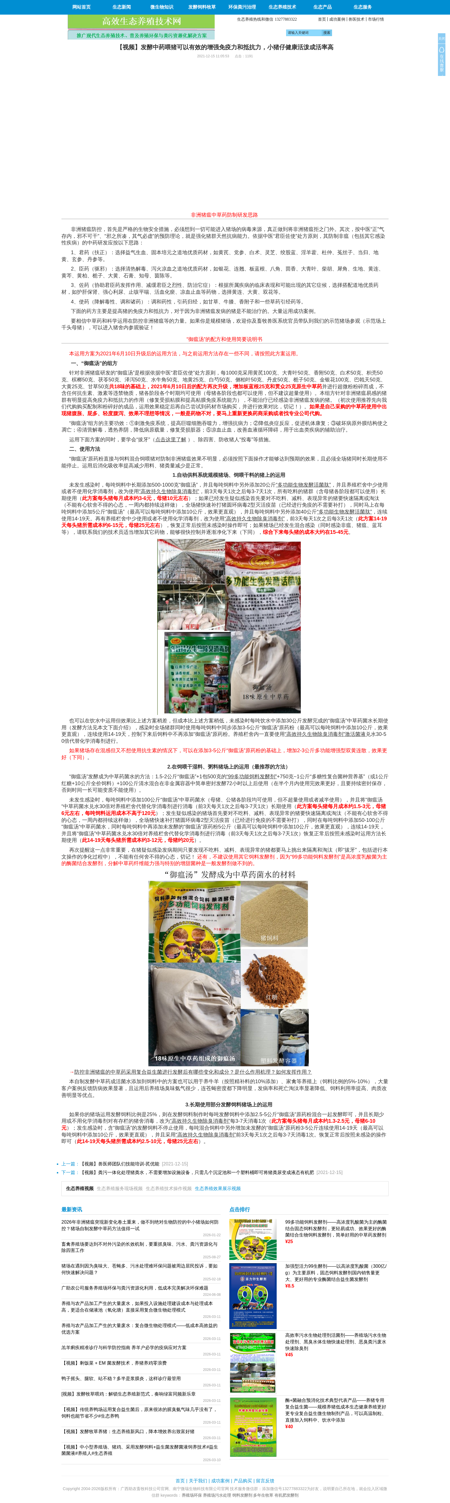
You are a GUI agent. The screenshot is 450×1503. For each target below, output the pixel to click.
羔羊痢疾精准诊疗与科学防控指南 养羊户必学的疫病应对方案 (124, 1347)
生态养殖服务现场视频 (120, 1188)
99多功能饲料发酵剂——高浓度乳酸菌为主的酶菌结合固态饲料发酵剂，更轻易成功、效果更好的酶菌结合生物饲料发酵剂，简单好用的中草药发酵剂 (336, 1229)
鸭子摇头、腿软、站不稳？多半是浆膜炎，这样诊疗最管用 (121, 1378)
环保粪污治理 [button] (242, 7)
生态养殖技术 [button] (282, 7)
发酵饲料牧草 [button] (202, 7)
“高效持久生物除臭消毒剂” (315, 734)
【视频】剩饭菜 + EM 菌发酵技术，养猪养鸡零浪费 (114, 1363)
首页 (322, 19)
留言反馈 (265, 1480)
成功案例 (337, 19)
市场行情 (376, 19)
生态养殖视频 (80, 1188)
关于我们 (198, 1480)
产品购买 (243, 1480)
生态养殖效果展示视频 (218, 1188)
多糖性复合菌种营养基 (337, 776)
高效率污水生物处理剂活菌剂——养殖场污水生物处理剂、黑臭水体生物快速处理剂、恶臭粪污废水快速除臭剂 (335, 1342)
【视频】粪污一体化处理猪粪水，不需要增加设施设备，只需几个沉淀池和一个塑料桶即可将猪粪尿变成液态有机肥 (197, 1172)
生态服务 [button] (363, 7)
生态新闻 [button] (122, 7)
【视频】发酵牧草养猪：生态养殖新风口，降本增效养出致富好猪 (128, 1431)
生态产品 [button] (322, 7)
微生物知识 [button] (161, 7)
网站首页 (81, 7)
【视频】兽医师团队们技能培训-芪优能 (119, 1163)
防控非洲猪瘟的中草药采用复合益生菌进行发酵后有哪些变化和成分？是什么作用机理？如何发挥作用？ (193, 1072)
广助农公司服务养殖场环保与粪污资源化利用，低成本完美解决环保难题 (134, 1288)
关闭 (441, 39)
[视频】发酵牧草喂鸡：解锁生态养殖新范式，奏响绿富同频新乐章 (128, 1394)
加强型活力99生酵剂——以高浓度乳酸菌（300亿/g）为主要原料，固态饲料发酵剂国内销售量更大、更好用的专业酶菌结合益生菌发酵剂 (336, 1273)
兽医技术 (356, 19)
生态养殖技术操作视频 (169, 1188)
